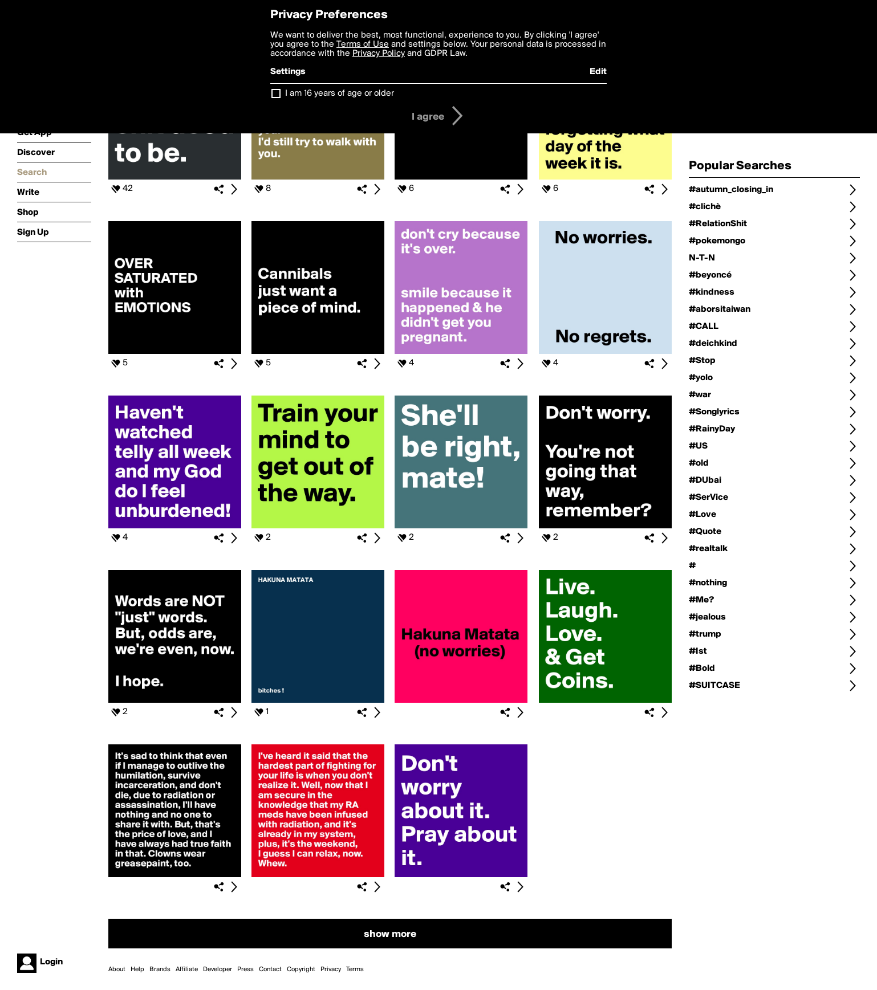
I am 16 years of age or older (339, 93)
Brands (159, 969)
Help (137, 969)
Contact (270, 969)
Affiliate (187, 969)
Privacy (330, 969)
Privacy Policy (378, 53)
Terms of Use (362, 44)
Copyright (301, 969)
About (116, 969)
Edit (598, 71)
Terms (355, 969)
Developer (217, 969)
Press (245, 969)
